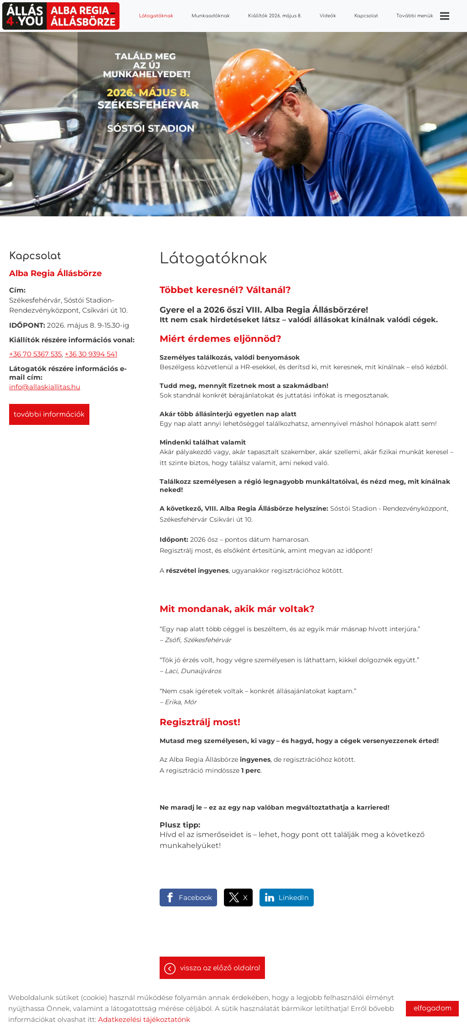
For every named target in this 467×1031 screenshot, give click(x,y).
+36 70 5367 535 (35, 354)
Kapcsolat (366, 15)
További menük (422, 16)
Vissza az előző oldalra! (220, 968)
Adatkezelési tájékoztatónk (144, 1019)
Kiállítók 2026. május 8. (274, 15)
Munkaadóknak (211, 15)
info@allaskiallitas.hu (44, 386)
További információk (49, 415)
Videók (328, 15)
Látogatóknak (156, 15)
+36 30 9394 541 (91, 354)
